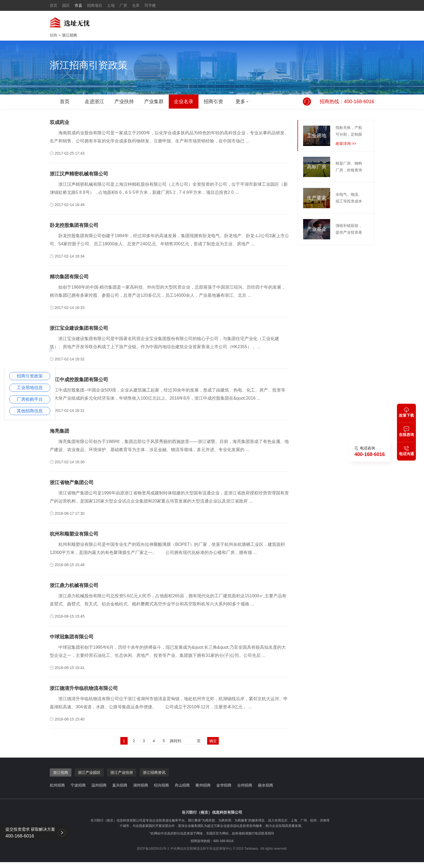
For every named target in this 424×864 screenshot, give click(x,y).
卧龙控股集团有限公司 (74, 225)
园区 (66, 5)
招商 (53, 35)
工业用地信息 (30, 387)
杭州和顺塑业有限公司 (74, 534)
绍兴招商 (161, 785)
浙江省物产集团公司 (72, 482)
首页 (53, 5)
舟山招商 (182, 785)
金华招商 (223, 785)
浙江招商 (69, 35)
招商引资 (213, 101)
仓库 (136, 5)
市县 (78, 5)
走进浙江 (94, 101)
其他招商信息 (30, 411)
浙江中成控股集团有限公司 (79, 379)
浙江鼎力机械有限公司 (74, 585)
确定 (213, 741)
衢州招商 (203, 785)
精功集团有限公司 (69, 276)
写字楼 (150, 5)
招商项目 (94, 5)
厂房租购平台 (30, 399)
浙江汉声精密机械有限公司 (79, 174)
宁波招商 (78, 785)
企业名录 (183, 101)
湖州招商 (140, 785)
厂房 (123, 5)
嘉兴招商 (119, 785)
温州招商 (99, 785)
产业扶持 (124, 101)
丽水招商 (265, 785)
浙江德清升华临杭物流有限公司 (84, 688)
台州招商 (244, 785)
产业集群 (154, 101)
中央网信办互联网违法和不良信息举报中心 (201, 848)
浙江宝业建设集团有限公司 (79, 328)
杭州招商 (57, 785)
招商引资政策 (30, 376)
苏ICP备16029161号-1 (153, 848)
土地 (111, 5)
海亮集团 (59, 431)
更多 (240, 101)
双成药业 (59, 122)
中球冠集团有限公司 (72, 637)
